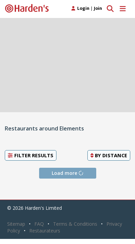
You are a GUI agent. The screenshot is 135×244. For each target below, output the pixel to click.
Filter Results (30, 155)
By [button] (108, 155)
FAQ (39, 224)
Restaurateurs (44, 230)
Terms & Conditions (75, 224)
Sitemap (16, 224)
